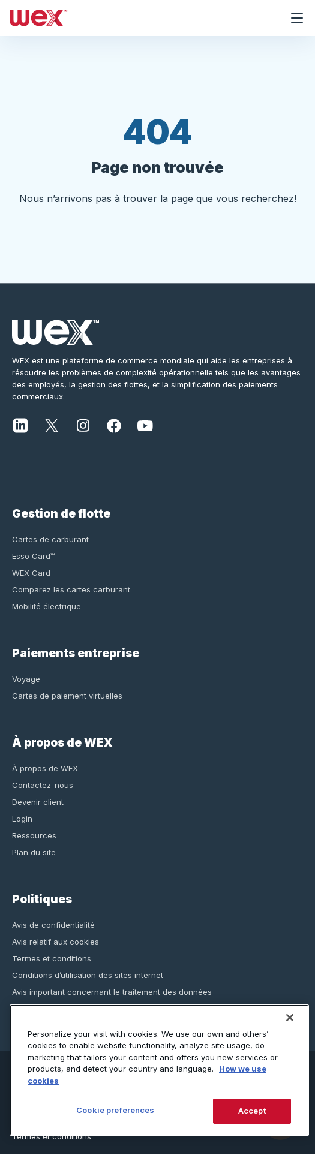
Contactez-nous (42, 785)
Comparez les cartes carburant (71, 589)
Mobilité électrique (46, 606)
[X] (51, 425)
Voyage (26, 679)
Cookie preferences (115, 1110)
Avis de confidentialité (53, 925)
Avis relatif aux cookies (55, 941)
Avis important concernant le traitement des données (112, 992)
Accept (252, 1110)
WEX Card (31, 573)
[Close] (290, 1017)
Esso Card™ (33, 556)
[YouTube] (145, 425)
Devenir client (38, 802)
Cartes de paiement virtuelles (67, 695)
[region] (159, 1070)
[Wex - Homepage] (139, 18)
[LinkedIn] (20, 425)
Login (22, 818)
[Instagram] (82, 425)
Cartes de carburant (50, 539)
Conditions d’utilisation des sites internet (87, 975)
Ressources (34, 835)
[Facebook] (114, 425)
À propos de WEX (45, 768)
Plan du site (34, 852)
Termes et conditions (51, 958)
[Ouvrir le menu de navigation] (297, 18)
